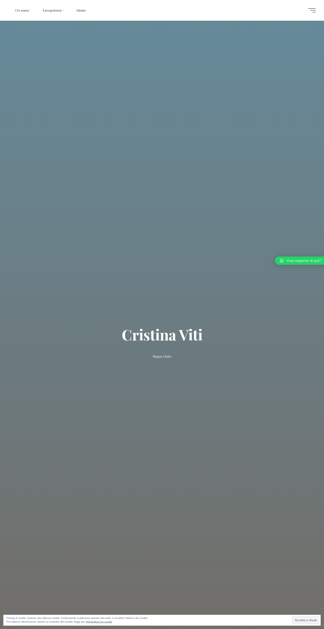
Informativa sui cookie (99, 621)
